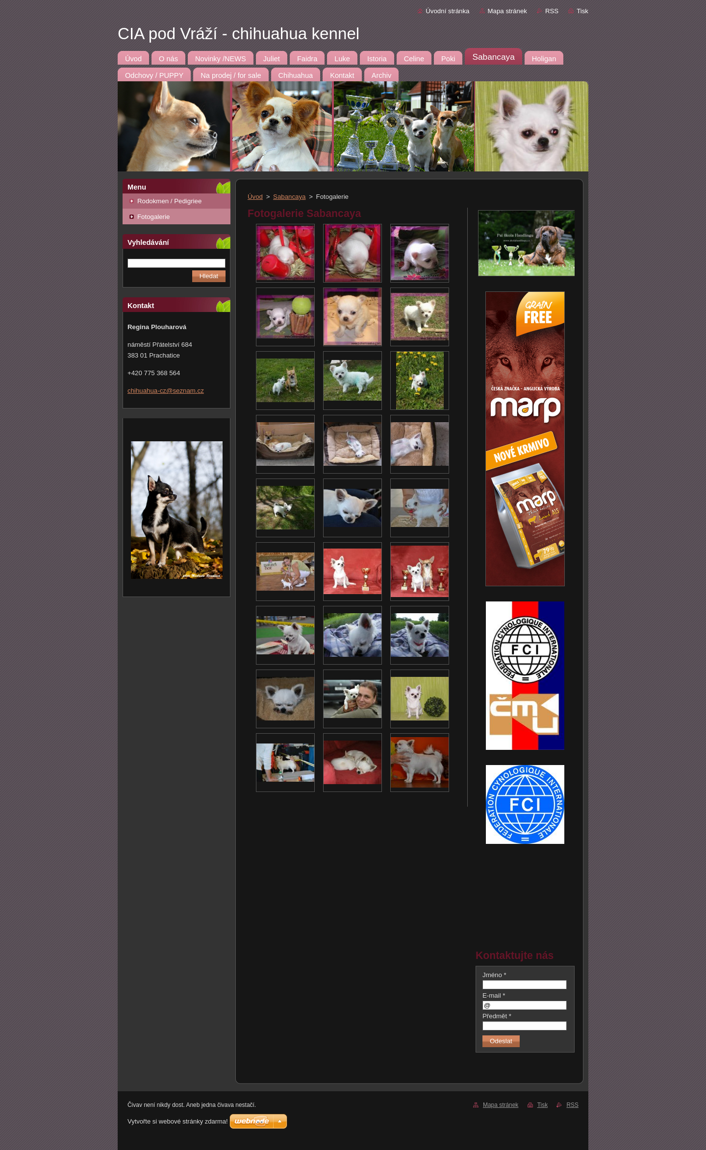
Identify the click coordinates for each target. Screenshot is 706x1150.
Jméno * (494, 975)
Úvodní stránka (447, 11)
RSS (551, 11)
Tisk (582, 11)
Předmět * (496, 1016)
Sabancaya (289, 196)
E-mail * (493, 995)
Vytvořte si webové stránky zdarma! (177, 1121)
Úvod (255, 196)
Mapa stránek (507, 11)
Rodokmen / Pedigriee (169, 201)
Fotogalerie (153, 216)
